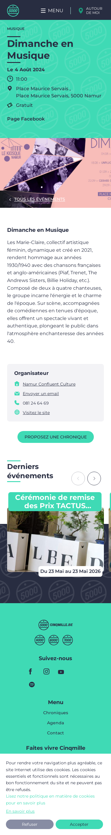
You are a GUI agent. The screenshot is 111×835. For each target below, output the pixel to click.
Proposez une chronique (56, 437)
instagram (48, 671)
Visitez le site (36, 412)
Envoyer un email (41, 393)
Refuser (30, 824)
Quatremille (40, 640)
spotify (33, 684)
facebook (33, 671)
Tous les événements (39, 199)
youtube (62, 671)
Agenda (55, 723)
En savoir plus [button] (20, 811)
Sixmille (54, 640)
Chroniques (55, 713)
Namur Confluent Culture (49, 384)
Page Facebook (26, 119)
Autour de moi (94, 10)
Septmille (67, 640)
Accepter (79, 824)
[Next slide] (94, 478)
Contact (55, 733)
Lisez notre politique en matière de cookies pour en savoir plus (50, 799)
